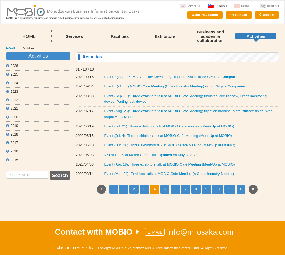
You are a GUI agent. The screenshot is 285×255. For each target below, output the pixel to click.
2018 (12, 134)
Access (268, 14)
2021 (12, 109)
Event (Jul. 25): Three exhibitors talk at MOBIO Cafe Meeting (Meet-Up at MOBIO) (169, 126)
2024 (12, 83)
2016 (12, 151)
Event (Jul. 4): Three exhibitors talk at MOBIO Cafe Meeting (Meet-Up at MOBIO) (168, 136)
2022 (12, 100)
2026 (12, 66)
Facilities (120, 36)
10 (218, 189)
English (217, 6)
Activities (256, 36)
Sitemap (63, 248)
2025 (12, 74)
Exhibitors (165, 36)
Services (74, 36)
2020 (12, 117)
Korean (269, 6)
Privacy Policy (83, 248)
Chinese (243, 6)
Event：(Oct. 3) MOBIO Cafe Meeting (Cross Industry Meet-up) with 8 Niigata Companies (174, 86)
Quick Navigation (205, 14)
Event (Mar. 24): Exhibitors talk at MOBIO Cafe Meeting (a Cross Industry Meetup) (169, 174)
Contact (241, 14)
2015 (12, 160)
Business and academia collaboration (210, 35)
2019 (12, 126)
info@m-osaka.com (200, 231)
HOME (28, 36)
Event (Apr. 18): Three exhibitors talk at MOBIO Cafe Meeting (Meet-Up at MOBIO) (169, 164)
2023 (12, 92)
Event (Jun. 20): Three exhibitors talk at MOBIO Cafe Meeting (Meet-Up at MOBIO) (169, 145)
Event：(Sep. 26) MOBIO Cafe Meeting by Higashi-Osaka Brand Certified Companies (171, 77)
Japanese (190, 6)
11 (230, 189)
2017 (12, 143)
